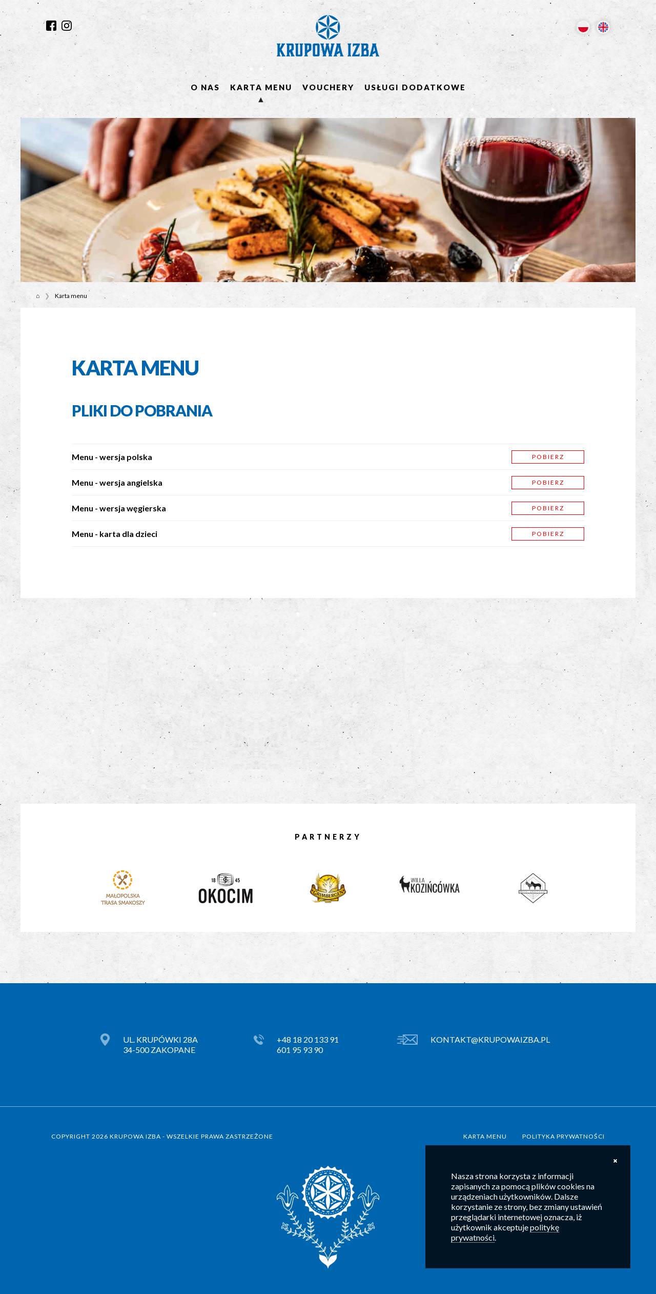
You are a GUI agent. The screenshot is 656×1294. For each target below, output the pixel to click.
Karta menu (261, 87)
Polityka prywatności (563, 1136)
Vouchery (328, 87)
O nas (205, 87)
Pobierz (548, 457)
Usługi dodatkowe (415, 87)
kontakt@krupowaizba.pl (490, 1039)
